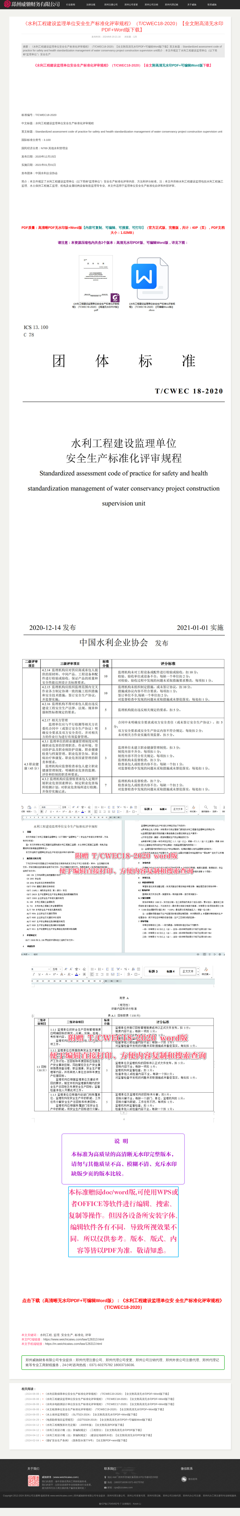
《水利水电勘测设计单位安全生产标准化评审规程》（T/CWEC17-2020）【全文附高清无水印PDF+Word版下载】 (110, 1404)
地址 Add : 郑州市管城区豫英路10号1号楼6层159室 (132, 1477)
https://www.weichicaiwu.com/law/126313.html (73, 1339)
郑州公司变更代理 (136, 1495)
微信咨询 (192, 1479)
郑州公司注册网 (32, 1495)
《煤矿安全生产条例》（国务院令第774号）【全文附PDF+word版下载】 (86, 1440)
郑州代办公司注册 (192, 1495)
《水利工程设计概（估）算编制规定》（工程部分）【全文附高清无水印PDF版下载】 (93, 1430)
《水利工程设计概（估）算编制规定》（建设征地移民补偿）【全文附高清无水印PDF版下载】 (98, 1435)
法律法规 (90, 4)
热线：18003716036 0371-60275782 (125, 1482)
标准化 (79, 1335)
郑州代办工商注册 (212, 1495)
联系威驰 (212, 4)
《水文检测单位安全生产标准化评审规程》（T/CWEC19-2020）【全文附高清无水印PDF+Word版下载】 (104, 1409)
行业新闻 (70, 4)
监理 (56, 1335)
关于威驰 (191, 4)
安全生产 (67, 1335)
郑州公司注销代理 (172, 1495)
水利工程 (46, 1335)
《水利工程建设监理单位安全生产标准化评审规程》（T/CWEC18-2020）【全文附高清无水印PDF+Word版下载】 (110, 1399)
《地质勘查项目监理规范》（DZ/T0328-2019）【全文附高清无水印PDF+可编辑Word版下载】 (98, 1419)
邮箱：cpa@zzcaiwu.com (120, 1487)
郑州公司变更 (131, 4)
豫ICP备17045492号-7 (110, 1504)
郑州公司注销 (151, 4)
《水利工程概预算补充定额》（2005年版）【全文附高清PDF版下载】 (84, 1424)
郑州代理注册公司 (116, 1495)
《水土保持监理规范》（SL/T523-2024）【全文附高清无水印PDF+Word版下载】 (91, 1414)
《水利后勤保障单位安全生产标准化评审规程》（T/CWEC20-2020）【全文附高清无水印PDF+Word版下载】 (107, 1393)
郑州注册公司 (111, 4)
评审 (88, 1335)
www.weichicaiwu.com (61, 1495)
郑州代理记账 (171, 4)
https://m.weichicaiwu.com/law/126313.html (73, 1343)
